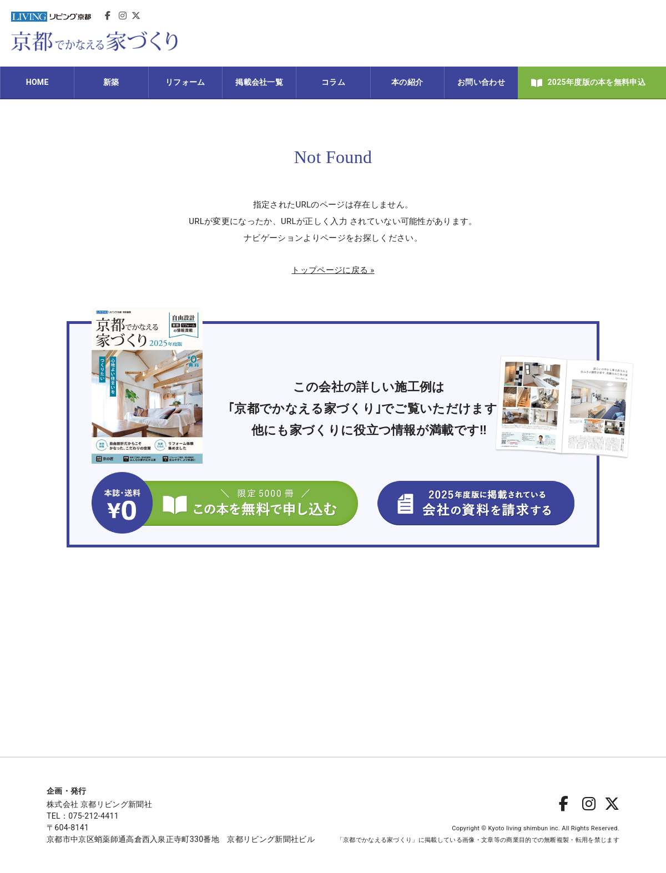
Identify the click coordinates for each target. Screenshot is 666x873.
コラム (333, 82)
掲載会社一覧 (259, 82)
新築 (111, 82)
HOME (37, 82)
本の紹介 (407, 82)
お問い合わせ (481, 82)
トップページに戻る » (332, 270)
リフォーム (185, 82)
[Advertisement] (453, 33)
